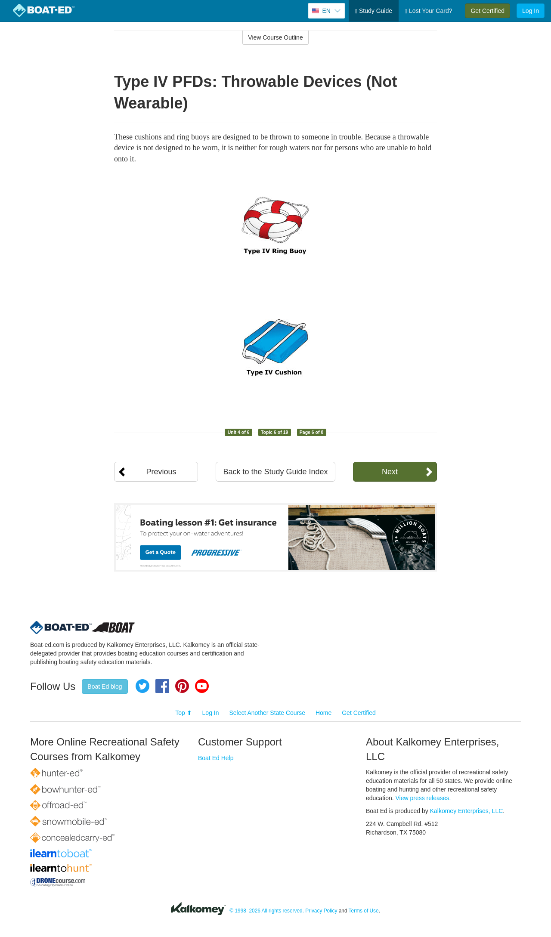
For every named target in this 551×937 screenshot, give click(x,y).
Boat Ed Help (216, 758)
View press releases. (423, 798)
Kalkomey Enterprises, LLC (466, 810)
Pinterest (182, 686)
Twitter (142, 686)
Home (323, 712)
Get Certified (488, 10)
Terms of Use (364, 911)
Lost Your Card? (428, 11)
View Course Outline (275, 37)
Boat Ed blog (104, 686)
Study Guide (373, 11)
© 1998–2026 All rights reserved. (266, 911)
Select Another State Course (267, 712)
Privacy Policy (321, 911)
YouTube (202, 686)
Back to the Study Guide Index (275, 471)
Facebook (162, 686)
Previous (161, 471)
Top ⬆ (183, 712)
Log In (530, 10)
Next (390, 471)
